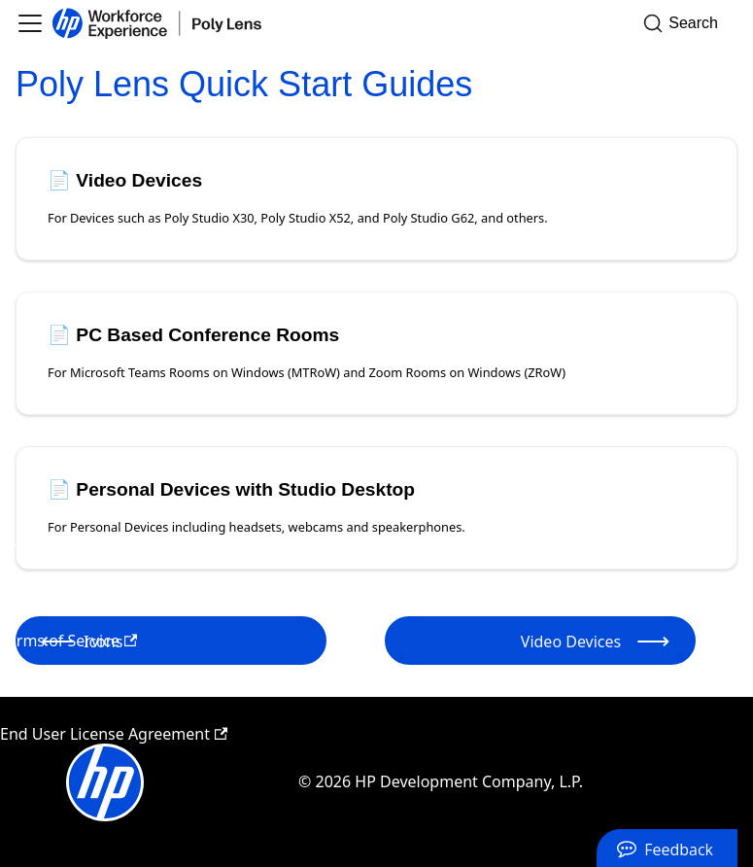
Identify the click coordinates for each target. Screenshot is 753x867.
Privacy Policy (58, 547)
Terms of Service (68, 640)
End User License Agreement (113, 734)
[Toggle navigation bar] (30, 23)
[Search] (686, 23)
